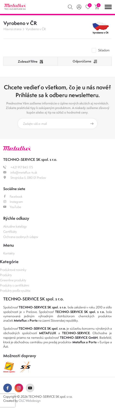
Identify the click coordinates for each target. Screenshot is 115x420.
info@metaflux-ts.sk (20, 172)
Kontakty (9, 253)
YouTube (12, 207)
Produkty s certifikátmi (14, 285)
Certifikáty (10, 232)
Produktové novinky (13, 270)
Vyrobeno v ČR (36, 29)
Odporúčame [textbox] (82, 61)
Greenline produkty (13, 280)
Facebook (12, 196)
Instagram (13, 202)
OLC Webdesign (30, 401)
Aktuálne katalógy (15, 226)
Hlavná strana (12, 29)
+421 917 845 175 (18, 167)
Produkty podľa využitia (15, 290)
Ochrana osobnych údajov (20, 237)
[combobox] (85, 61)
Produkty (6, 275)
